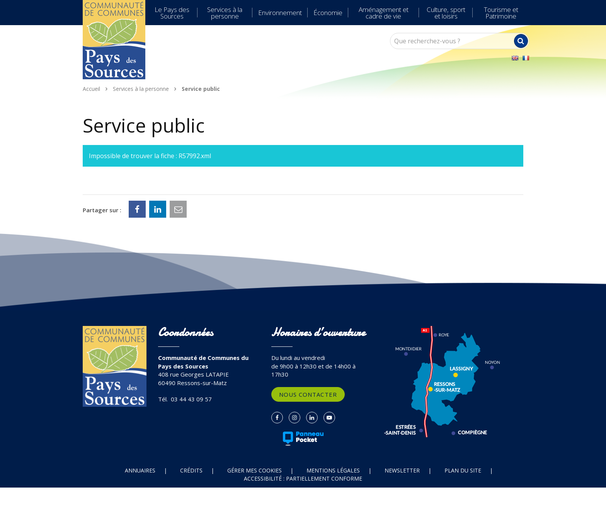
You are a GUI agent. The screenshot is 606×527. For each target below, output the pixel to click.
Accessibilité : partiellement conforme (303, 478)
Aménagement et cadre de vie (384, 12)
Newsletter (402, 470)
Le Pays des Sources (172, 12)
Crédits (191, 470)
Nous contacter (308, 394)
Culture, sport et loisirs (446, 12)
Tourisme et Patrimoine (501, 12)
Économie (327, 12)
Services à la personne (224, 12)
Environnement (280, 12)
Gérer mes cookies (254, 470)
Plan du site (462, 470)
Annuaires (140, 470)
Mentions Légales (333, 470)
